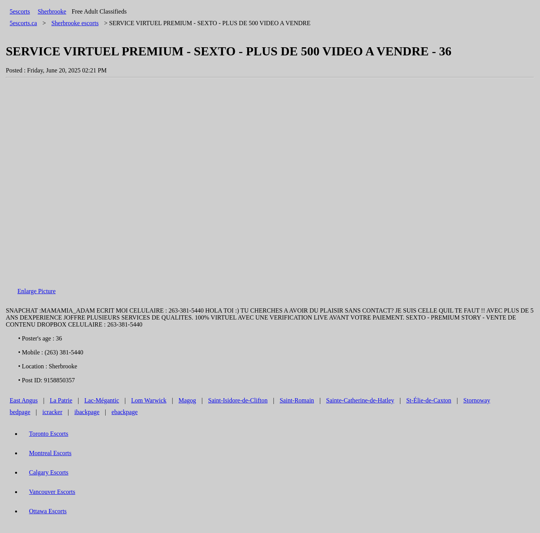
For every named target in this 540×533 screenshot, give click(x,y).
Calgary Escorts (48, 472)
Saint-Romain (297, 400)
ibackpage (86, 412)
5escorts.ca (23, 23)
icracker (53, 412)
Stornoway (476, 400)
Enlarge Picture (36, 291)
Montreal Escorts (50, 453)
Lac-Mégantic (101, 400)
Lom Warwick (148, 400)
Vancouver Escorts (52, 491)
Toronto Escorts (48, 433)
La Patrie (61, 400)
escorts (75, 23)
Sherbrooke (52, 11)
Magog (187, 400)
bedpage (20, 412)
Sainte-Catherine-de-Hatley (360, 400)
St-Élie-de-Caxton (428, 400)
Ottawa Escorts (48, 511)
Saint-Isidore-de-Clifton (238, 400)
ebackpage (124, 412)
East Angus (24, 400)
